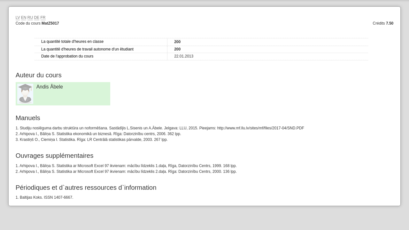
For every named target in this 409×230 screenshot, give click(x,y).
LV (18, 17)
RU (30, 17)
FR (43, 17)
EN (24, 17)
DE (37, 17)
